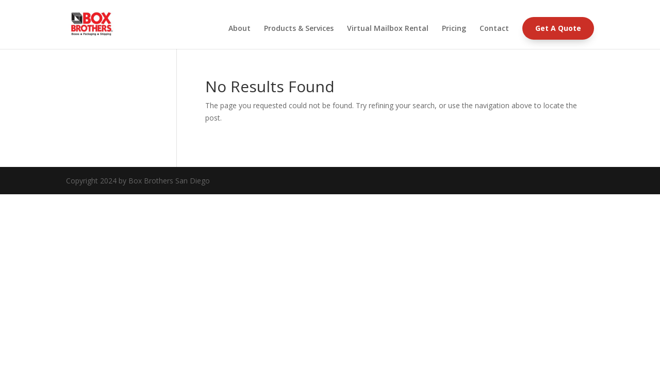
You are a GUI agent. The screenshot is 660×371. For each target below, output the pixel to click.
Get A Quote (558, 28)
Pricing (454, 29)
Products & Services (299, 29)
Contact (494, 29)
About (239, 29)
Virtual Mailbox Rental (387, 29)
